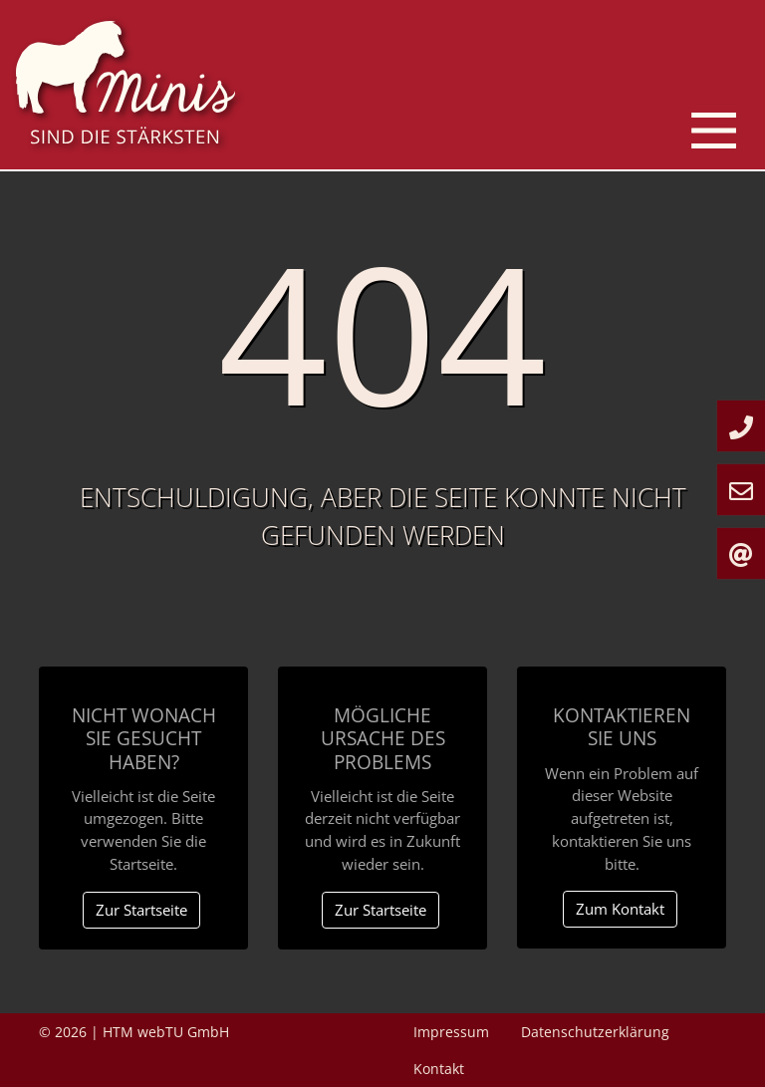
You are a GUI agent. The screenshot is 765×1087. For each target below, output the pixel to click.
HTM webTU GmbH (166, 1031)
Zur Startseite (141, 910)
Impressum (451, 1031)
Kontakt (438, 1068)
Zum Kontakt (620, 909)
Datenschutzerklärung (595, 1031)
